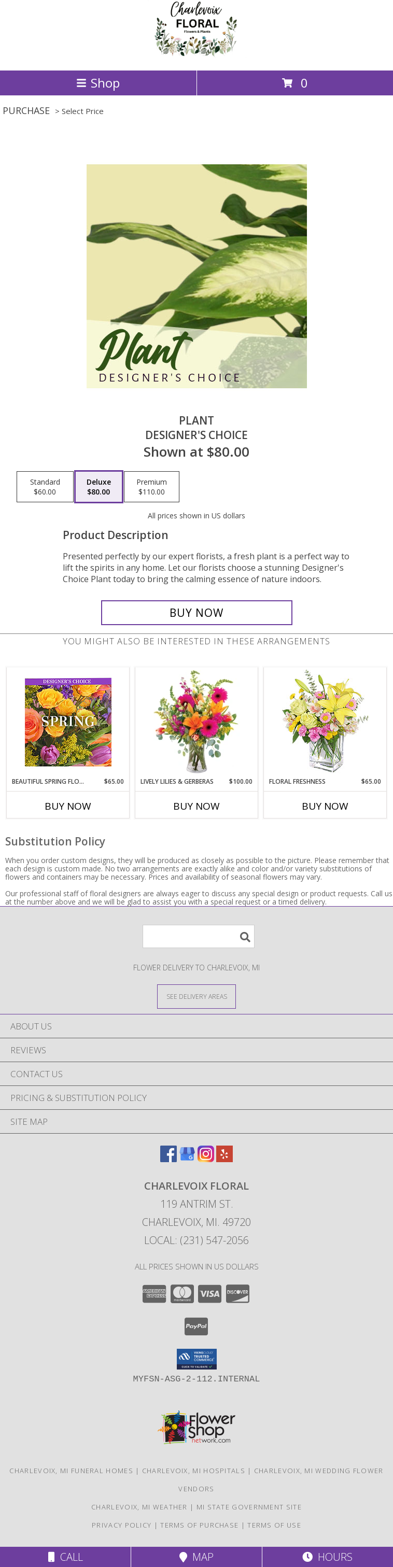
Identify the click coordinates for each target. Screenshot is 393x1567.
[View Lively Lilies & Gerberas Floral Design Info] (196, 722)
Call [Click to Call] (65, 1557)
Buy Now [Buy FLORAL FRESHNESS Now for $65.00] (325, 806)
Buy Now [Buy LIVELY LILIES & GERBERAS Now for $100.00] (196, 806)
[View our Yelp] (224, 1159)
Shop (98, 82)
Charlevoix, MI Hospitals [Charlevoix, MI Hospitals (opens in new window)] (193, 1470)
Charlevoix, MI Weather (139, 1507)
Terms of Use (274, 1525)
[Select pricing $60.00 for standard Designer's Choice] (45, 487)
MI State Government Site (249, 1507)
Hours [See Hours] (327, 1557)
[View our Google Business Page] (187, 1159)
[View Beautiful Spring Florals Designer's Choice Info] (68, 722)
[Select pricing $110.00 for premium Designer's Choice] (151, 487)
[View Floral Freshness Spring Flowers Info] (325, 722)
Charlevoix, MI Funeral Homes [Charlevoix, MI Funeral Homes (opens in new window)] (71, 1470)
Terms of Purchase (199, 1525)
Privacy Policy (121, 1525)
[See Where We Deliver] (196, 996)
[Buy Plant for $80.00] (196, 612)
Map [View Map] (196, 1557)
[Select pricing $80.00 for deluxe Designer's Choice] (99, 487)
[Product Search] (199, 936)
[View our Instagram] (206, 1159)
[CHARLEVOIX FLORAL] (196, 55)
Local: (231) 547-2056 (196, 1240)
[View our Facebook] (168, 1159)
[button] (197, 1359)
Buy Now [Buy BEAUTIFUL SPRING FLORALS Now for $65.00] (68, 806)
